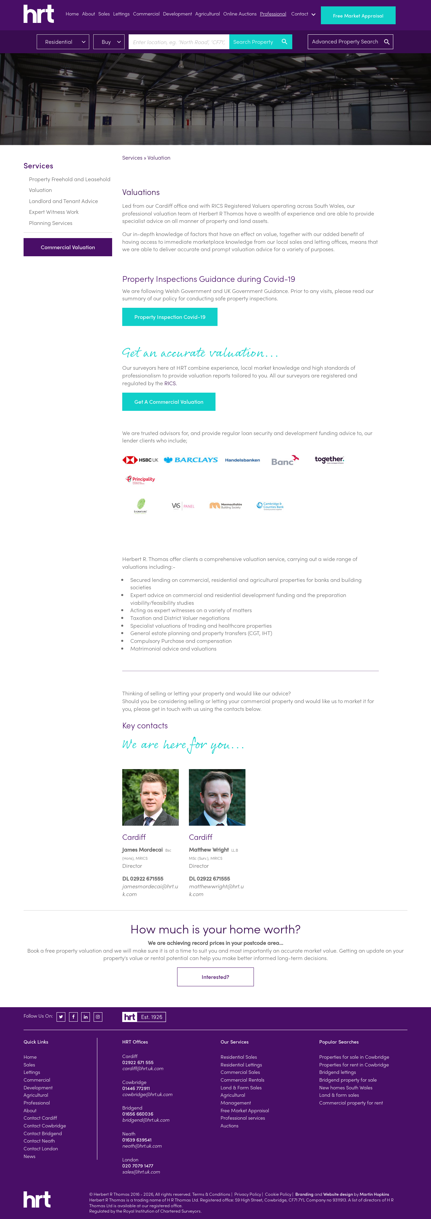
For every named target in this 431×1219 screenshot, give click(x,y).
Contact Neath (39, 1140)
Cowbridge (134, 1082)
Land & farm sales (339, 1094)
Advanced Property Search (351, 41)
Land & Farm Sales (241, 1087)
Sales (104, 13)
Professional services (243, 1117)
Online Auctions (240, 13)
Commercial (146, 13)
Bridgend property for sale (348, 1079)
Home (72, 13)
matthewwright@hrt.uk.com (216, 890)
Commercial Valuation (68, 239)
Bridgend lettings (337, 1071)
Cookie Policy (278, 1194)
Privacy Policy (247, 1194)
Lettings (121, 13)
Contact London (41, 1148)
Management (236, 1102)
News (29, 1156)
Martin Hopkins (374, 1194)
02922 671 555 (138, 1062)
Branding (304, 1194)
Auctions (229, 1125)
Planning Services (50, 215)
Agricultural (207, 13)
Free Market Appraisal (358, 15)
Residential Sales (239, 1056)
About (88, 13)
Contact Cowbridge (45, 1125)
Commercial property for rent (351, 1102)
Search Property (260, 41)
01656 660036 (137, 1113)
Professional (273, 13)
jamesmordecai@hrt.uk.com (150, 890)
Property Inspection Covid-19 (169, 317)
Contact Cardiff (40, 1117)
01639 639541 (137, 1139)
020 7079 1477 (137, 1165)
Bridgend (132, 1107)
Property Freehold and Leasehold (69, 171)
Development (177, 13)
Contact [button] (304, 14)
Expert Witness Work (53, 204)
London (130, 1159)
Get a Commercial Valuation (168, 401)
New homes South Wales (345, 1087)
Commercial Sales (240, 1071)
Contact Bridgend (43, 1133)
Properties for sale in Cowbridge (354, 1056)
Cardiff (129, 1056)
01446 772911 (136, 1088)
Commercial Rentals (242, 1079)
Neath (128, 1133)
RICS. (170, 383)
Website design (338, 1194)
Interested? (215, 977)
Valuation (40, 182)
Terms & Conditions (211, 1194)
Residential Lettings (241, 1064)
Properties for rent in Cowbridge (354, 1064)
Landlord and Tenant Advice (63, 193)
